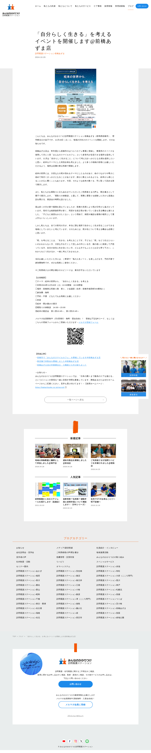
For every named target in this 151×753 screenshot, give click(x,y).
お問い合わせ (142, 6)
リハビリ (60, 562)
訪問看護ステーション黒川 (108, 580)
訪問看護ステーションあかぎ (29, 571)
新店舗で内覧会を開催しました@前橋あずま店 (58, 361)
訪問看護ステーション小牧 (68, 590)
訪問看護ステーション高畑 (108, 594)
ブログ (131, 6)
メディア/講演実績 (64, 548)
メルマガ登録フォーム (88, 322)
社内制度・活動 (23, 562)
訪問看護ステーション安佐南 (69, 571)
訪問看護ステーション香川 (28, 580)
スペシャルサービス (105, 562)
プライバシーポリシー (75, 716)
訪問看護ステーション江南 (68, 585)
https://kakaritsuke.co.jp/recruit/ (50, 387)
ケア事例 (98, 6)
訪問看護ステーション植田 (28, 576)
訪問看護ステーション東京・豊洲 (31, 604)
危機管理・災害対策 (65, 557)
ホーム (38, 6)
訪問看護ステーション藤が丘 (69, 608)
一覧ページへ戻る (75, 400)
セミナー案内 (22, 566)
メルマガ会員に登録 (75, 704)
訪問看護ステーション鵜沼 (68, 576)
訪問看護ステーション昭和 (28, 594)
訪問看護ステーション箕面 (108, 613)
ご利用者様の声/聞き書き (67, 552)
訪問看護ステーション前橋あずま (111, 608)
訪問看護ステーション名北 (28, 617)
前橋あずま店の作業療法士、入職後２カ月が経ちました (62, 365)
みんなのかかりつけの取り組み (110, 557)
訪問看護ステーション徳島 (68, 604)
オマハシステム (63, 566)
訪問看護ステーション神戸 (108, 585)
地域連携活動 (102, 552)
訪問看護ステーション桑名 (28, 585)
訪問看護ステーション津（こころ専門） (74, 599)
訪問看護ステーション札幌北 (109, 590)
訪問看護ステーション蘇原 (68, 594)
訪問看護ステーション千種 (28, 599)
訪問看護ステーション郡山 (28, 590)
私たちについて (65, 6)
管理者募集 (120, 6)
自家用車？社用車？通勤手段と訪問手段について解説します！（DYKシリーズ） (75, 502)
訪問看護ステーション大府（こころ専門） (115, 576)
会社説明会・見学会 (25, 552)
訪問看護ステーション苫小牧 (109, 604)
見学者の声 (21, 557)
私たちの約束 (50, 6)
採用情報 (108, 6)
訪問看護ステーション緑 (67, 613)
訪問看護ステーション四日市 (69, 617)
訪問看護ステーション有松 (108, 571)
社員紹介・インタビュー (107, 548)
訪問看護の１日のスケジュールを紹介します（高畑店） (48, 500)
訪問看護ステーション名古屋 (29, 608)
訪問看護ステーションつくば (109, 599)
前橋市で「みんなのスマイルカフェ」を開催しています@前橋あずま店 (68, 357)
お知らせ (20, 548)
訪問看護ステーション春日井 (69, 580)
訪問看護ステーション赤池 (108, 566)
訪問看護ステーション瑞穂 (28, 613)
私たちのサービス (83, 6)
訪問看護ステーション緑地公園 (110, 617)
